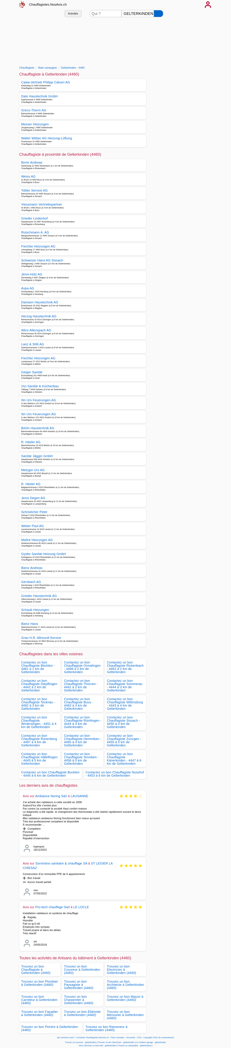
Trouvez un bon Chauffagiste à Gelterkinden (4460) (36, 970)
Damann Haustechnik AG (39, 302)
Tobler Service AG (34, 190)
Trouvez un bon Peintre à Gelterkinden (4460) (49, 1028)
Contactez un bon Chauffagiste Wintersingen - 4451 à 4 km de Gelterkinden (38, 722)
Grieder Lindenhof (34, 218)
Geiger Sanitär (32, 372)
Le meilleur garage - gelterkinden (151, 1042)
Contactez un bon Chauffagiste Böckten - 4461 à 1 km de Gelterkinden (38, 667)
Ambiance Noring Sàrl (51, 796)
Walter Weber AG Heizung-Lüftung (46, 138)
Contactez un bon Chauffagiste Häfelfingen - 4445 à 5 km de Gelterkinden (39, 758)
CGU (139, 1037)
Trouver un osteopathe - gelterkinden (134, 1045)
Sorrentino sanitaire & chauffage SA (61, 863)
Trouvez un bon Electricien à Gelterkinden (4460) (121, 970)
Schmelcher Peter (34, 512)
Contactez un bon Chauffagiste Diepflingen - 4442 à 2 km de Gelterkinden (39, 685)
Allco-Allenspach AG (36, 330)
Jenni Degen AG (33, 498)
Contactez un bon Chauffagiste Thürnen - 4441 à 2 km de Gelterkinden (81, 685)
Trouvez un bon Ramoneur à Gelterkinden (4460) (107, 1028)
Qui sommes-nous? (65, 1037)
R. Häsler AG (31, 442)
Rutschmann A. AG (35, 232)
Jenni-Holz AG (31, 274)
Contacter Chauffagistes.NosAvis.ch (92, 1037)
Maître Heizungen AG (37, 540)
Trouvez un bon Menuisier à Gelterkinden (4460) (125, 1015)
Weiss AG (28, 176)
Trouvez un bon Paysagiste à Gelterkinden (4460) (78, 985)
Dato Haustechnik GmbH (39, 96)
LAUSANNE (79, 796)
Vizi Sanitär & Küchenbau (40, 386)
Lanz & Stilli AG (32, 344)
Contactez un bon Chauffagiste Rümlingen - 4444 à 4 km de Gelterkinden (82, 722)
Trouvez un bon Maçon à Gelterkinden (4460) (125, 998)
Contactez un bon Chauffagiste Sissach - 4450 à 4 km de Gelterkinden (123, 722)
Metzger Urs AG (33, 470)
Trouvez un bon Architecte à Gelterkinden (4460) (125, 985)
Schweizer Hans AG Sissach (42, 260)
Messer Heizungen (35, 124)
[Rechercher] (158, 13)
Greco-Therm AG (33, 110)
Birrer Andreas (31, 162)
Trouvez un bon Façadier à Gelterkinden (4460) (39, 1013)
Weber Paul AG (32, 526)
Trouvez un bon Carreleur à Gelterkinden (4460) (39, 1000)
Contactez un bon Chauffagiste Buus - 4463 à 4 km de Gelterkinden (78, 703)
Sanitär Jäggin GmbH (37, 456)
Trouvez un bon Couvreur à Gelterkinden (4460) (82, 970)
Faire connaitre (117, 1037)
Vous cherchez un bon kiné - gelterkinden (97, 1045)
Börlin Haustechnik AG (37, 428)
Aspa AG (27, 288)
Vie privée (130, 1037)
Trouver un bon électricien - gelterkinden (116, 1042)
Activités (73, 13)
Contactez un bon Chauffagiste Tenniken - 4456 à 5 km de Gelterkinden (81, 758)
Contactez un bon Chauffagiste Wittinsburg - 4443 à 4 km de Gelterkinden (125, 703)
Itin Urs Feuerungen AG (38, 400)
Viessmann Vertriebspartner (41, 204)
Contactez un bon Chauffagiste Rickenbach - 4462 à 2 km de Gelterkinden (125, 667)
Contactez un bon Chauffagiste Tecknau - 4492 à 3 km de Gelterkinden (38, 703)
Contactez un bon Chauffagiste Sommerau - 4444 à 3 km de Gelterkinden (124, 685)
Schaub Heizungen (35, 610)
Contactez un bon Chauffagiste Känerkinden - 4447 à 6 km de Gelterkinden (124, 758)
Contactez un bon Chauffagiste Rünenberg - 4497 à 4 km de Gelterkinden (39, 740)
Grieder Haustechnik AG (39, 596)
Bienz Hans (29, 624)
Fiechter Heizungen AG (38, 246)
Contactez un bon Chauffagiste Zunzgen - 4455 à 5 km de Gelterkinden (124, 740)
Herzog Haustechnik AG (38, 316)
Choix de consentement (163, 1037)
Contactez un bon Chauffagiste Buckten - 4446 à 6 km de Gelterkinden (50, 773)
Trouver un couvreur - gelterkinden (80, 1042)
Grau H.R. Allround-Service (41, 637)
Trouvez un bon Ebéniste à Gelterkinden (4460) (82, 1013)
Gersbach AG (31, 582)
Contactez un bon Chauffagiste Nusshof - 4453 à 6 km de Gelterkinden (115, 773)
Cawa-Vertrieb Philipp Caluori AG (45, 82)
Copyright (147, 1037)
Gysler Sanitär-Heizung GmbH (43, 554)
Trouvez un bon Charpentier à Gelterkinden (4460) (78, 1000)
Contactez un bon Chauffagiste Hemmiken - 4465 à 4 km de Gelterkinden (82, 740)
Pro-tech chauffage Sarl (52, 907)
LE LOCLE (81, 907)
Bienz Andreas (32, 568)
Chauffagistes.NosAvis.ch (48, 4)
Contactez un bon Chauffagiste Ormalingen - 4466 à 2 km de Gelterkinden (82, 667)
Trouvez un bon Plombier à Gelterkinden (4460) (39, 983)
